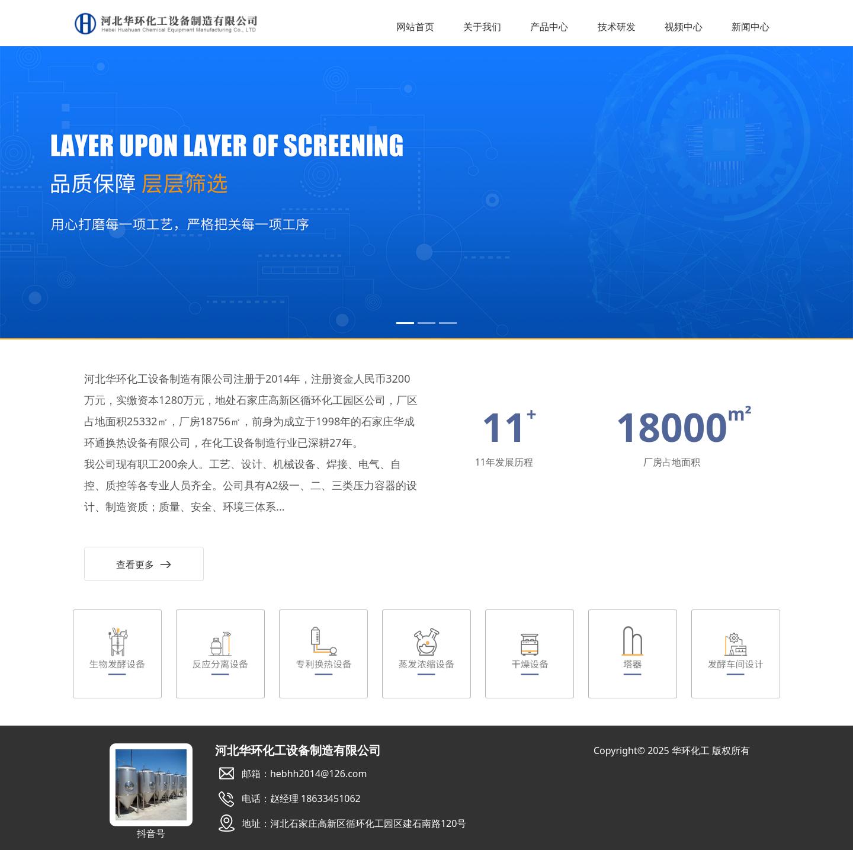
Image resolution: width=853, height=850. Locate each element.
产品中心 (549, 27)
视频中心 (684, 27)
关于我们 (482, 27)
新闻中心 (750, 27)
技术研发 (617, 27)
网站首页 (415, 27)
